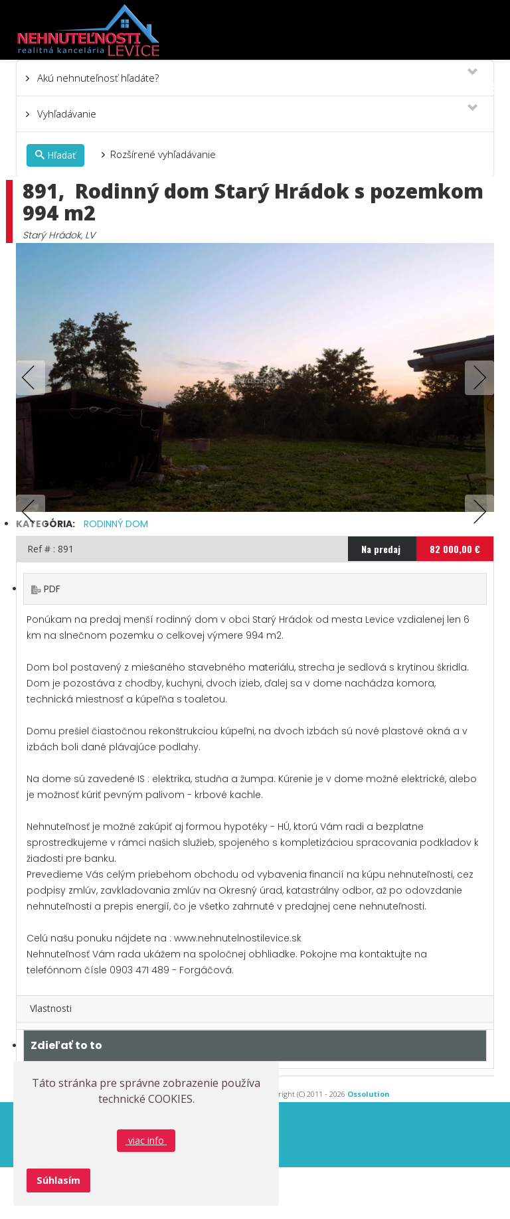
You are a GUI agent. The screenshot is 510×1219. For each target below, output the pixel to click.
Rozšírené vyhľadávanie (163, 154)
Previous (33, 378)
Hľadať (55, 155)
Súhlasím (58, 1180)
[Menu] (488, 89)
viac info (146, 1140)
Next (477, 378)
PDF (52, 640)
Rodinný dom (116, 575)
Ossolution (368, 1146)
